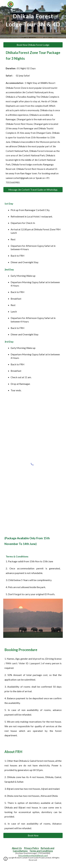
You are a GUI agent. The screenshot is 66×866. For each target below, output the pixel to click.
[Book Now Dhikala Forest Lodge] (33, 44)
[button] (3, 4)
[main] (33, 19)
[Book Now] (33, 835)
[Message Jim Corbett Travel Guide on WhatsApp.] (33, 189)
